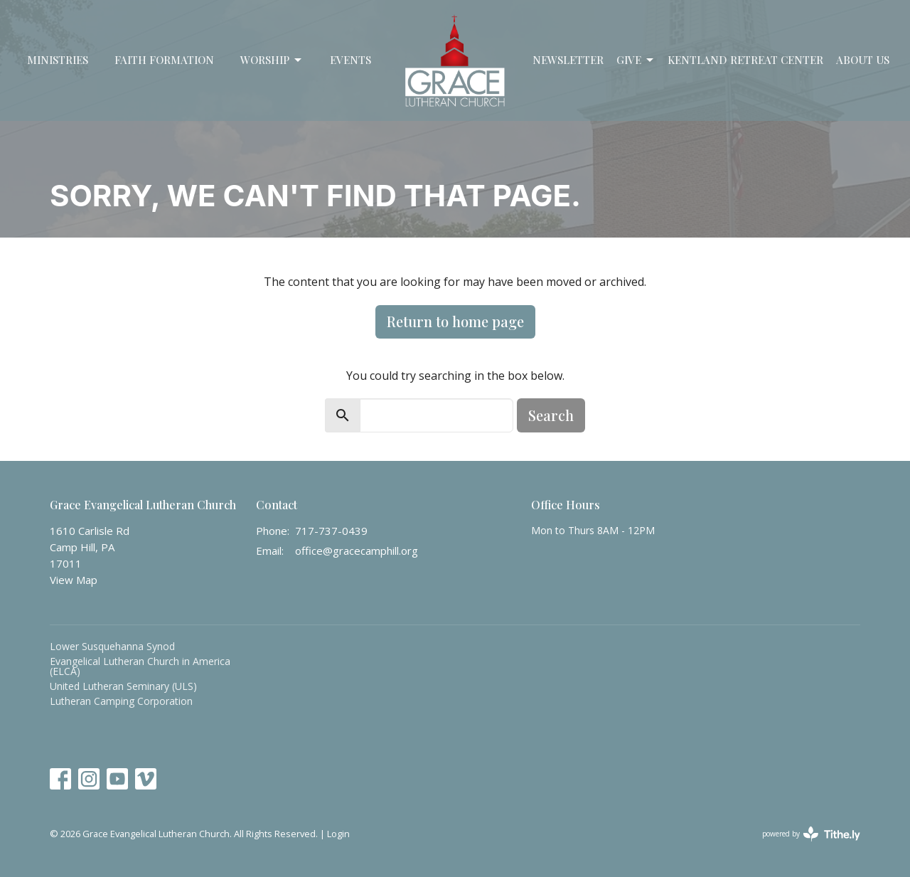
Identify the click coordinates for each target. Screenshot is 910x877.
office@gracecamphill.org (356, 550)
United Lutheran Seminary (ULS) (123, 686)
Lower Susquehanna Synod (112, 646)
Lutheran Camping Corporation (121, 701)
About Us (862, 60)
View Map (73, 580)
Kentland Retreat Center (745, 60)
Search (551, 415)
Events (350, 60)
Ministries (57, 60)
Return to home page (455, 321)
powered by (811, 834)
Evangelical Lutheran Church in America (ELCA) (140, 666)
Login (338, 833)
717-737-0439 (331, 530)
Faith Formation (164, 60)
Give (635, 60)
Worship (272, 60)
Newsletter (568, 60)
